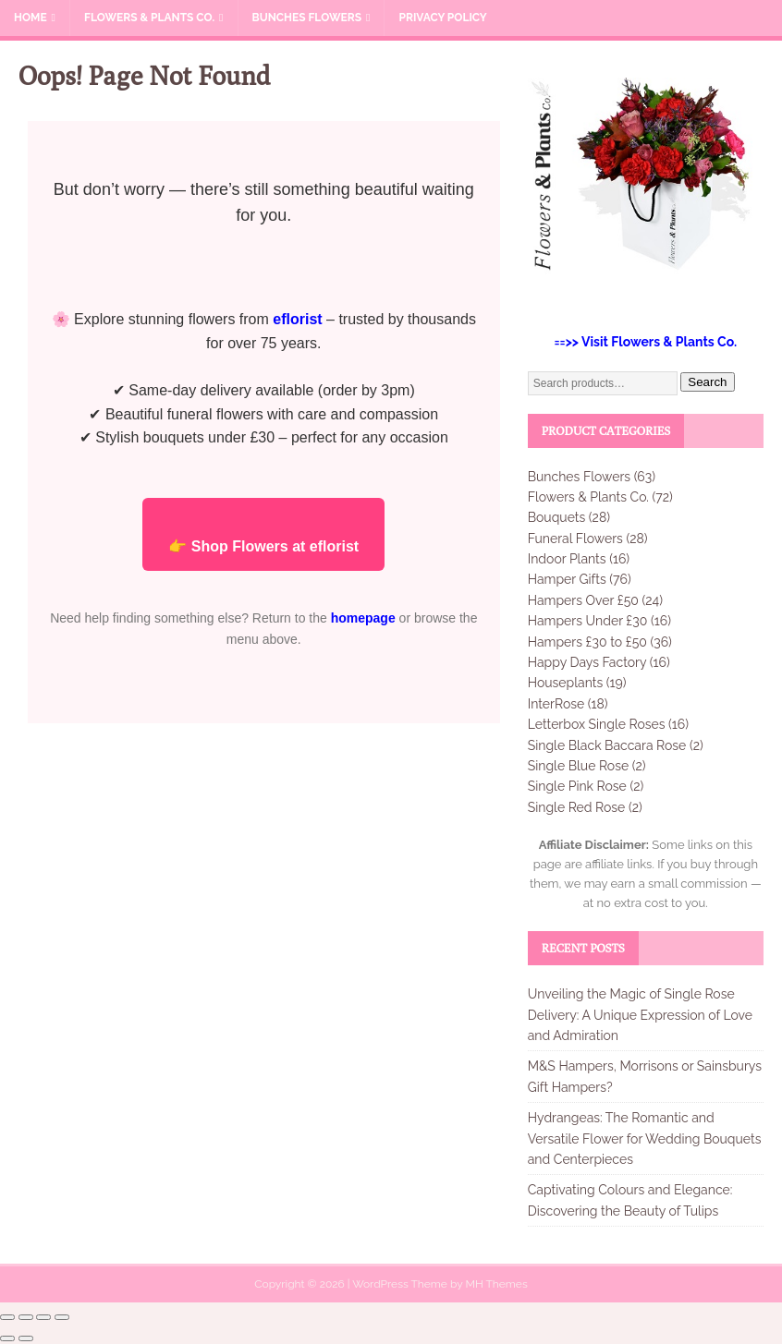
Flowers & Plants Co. (149, 17)
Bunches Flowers (307, 17)
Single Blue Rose (578, 765)
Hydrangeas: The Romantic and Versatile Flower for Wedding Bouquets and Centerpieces (645, 1138)
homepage (363, 618)
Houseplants (565, 682)
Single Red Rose (577, 807)
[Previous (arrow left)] (7, 1338)
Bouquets (557, 517)
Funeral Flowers (575, 538)
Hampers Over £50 (583, 600)
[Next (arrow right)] (25, 1338)
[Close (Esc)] (62, 1317)
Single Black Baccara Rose (607, 745)
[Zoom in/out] (7, 1317)
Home (30, 17)
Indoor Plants (567, 558)
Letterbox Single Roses (597, 724)
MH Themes (496, 1283)
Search (707, 382)
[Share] (43, 1317)
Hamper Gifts (567, 579)
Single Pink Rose (577, 786)
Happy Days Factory (587, 662)
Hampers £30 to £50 (587, 642)
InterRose (556, 703)
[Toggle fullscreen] (25, 1317)
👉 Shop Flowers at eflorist (263, 546)
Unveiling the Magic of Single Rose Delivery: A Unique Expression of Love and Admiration (640, 1015)
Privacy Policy (442, 17)
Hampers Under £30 (588, 620)
